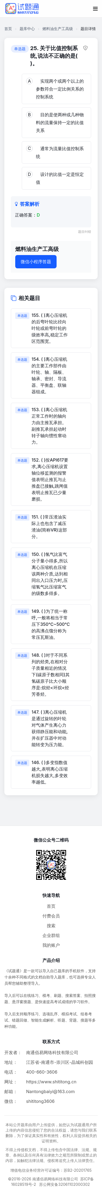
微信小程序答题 (36, 261)
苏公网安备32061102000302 (64, 1184)
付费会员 (51, 916)
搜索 (51, 925)
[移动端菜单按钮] (95, 8)
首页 (8, 28)
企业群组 (51, 935)
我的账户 (51, 945)
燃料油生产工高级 (57, 28)
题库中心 (27, 28)
